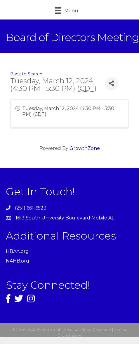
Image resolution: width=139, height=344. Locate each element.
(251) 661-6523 (30, 208)
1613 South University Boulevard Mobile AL (64, 218)
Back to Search (26, 74)
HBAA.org (17, 251)
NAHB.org (17, 261)
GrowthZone (85, 148)
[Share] (111, 83)
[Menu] (66, 10)
